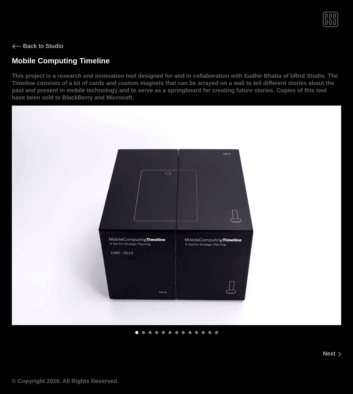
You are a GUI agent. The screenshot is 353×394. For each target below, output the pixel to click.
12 (209, 332)
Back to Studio (38, 46)
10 (196, 332)
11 (203, 332)
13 (216, 332)
